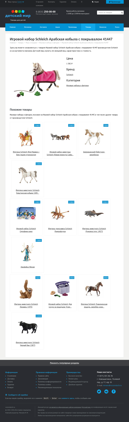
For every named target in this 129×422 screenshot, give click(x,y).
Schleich (69, 74)
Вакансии (103, 27)
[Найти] (122, 13)
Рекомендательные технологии (49, 387)
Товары (88, 27)
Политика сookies (44, 385)
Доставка (10, 379)
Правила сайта (43, 376)
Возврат (10, 387)
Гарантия (63, 2)
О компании (11, 376)
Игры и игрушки (31, 43)
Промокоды (72, 27)
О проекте (39, 2)
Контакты (51, 2)
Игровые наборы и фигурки (49, 43)
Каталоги (43, 27)
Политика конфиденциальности (49, 382)
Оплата (73, 2)
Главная (12, 27)
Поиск (117, 27)
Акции (95, 2)
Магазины (27, 27)
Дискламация (43, 379)
